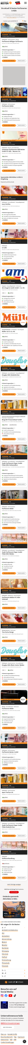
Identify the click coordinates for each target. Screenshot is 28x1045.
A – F (14, 928)
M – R (14, 973)
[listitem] (10, 930)
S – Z (14, 976)
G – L (14, 970)
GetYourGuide (10, 182)
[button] (9, 61)
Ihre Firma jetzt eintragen (10, 1023)
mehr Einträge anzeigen (14, 884)
